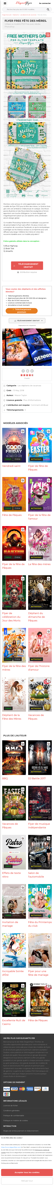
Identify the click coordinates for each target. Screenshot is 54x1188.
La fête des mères (39, 564)
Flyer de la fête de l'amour (39, 517)
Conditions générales (11, 1111)
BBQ (5, 778)
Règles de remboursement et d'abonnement (20, 1131)
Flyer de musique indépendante (39, 825)
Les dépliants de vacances (29, 386)
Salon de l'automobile (36, 875)
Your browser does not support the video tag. (27, 347)
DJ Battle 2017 (37, 778)
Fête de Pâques (12, 515)
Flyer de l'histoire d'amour (39, 668)
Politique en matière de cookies (15, 1121)
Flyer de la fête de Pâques (13, 566)
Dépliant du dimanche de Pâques (36, 617)
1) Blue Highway (10, 246)
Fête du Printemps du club (40, 924)
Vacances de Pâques (36, 717)
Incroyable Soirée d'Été (13, 973)
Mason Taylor (21, 395)
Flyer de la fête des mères (14, 668)
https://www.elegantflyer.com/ (11, 1147)
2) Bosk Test (8, 248)
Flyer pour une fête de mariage (38, 973)
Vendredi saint (11, 466)
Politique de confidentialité (13, 1116)
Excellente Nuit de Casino (13, 1022)
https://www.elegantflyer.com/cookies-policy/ (20, 1152)
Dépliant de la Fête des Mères (11, 717)
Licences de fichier (10, 1106)
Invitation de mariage (10, 924)
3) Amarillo (8, 251)
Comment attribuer (39, 405)
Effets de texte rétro (11, 875)
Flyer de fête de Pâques (38, 468)
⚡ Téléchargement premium (21, 310)
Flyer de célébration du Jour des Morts (11, 617)
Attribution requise (27, 272)
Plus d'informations (32, 400)
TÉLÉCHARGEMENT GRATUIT (26, 265)
